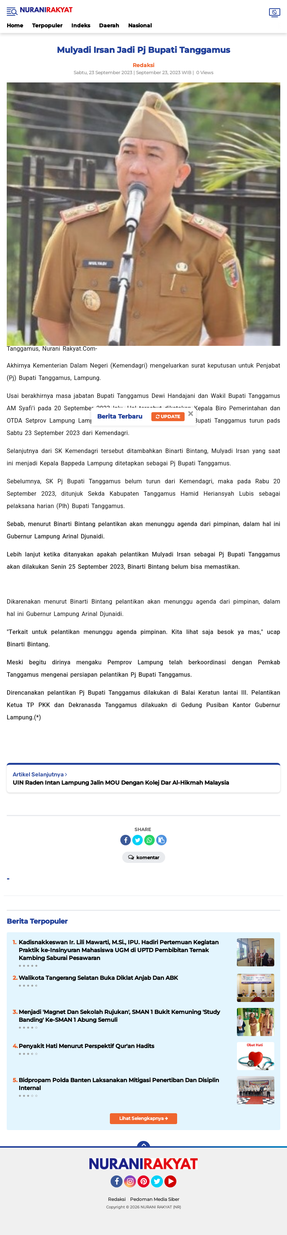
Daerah (109, 25)
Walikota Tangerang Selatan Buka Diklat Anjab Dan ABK (98, 977)
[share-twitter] (137, 840)
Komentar (143, 857)
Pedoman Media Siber (154, 1199)
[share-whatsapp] (149, 840)
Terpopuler (47, 25)
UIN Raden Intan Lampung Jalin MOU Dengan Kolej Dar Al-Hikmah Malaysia (121, 782)
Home (15, 25)
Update (168, 416)
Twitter (160, 1184)
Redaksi (117, 1199)
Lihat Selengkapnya (143, 1118)
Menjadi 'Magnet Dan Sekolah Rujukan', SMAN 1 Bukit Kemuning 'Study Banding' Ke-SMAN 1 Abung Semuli (119, 1015)
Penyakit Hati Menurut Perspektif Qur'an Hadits (86, 1046)
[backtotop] (143, 1147)
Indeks (80, 25)
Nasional (140, 25)
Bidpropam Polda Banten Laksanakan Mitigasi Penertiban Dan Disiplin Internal (119, 1084)
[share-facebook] (125, 840)
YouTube (175, 1184)
